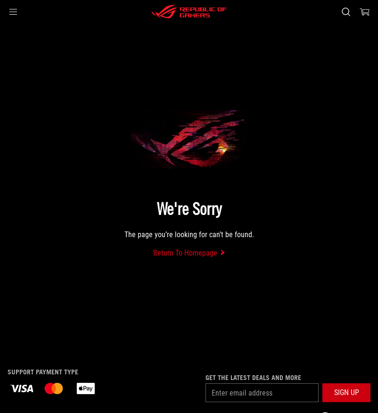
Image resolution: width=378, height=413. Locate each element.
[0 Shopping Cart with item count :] (364, 12)
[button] (13, 11)
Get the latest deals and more (253, 377)
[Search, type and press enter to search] (346, 12)
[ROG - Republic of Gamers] (189, 12)
